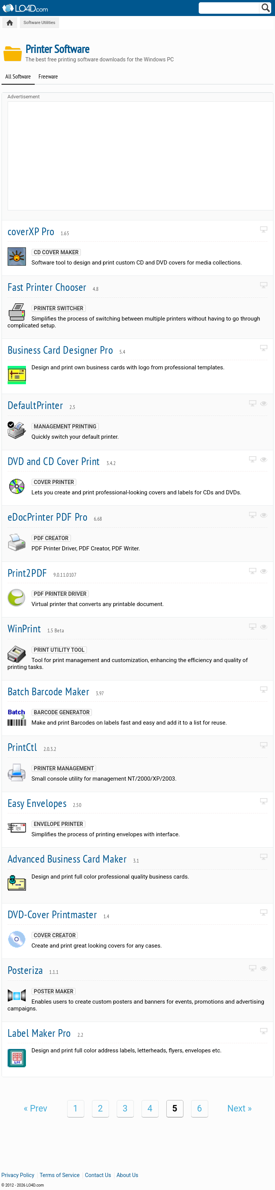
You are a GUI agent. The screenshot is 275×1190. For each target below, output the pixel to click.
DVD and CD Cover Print (62, 461)
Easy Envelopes (45, 803)
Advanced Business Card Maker (73, 859)
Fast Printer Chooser (53, 287)
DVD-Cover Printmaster (58, 914)
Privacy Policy (18, 1175)
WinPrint (36, 628)
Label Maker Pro (46, 1033)
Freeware (48, 76)
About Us (127, 1175)
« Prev (35, 1108)
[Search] (266, 9)
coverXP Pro (38, 231)
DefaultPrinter (42, 405)
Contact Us (98, 1175)
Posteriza (33, 970)
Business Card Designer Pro (66, 350)
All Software (18, 76)
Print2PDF (42, 573)
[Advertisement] (141, 155)
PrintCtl (32, 747)
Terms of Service (60, 1175)
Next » (239, 1108)
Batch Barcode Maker (56, 691)
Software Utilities (39, 22)
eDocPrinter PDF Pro (55, 517)
